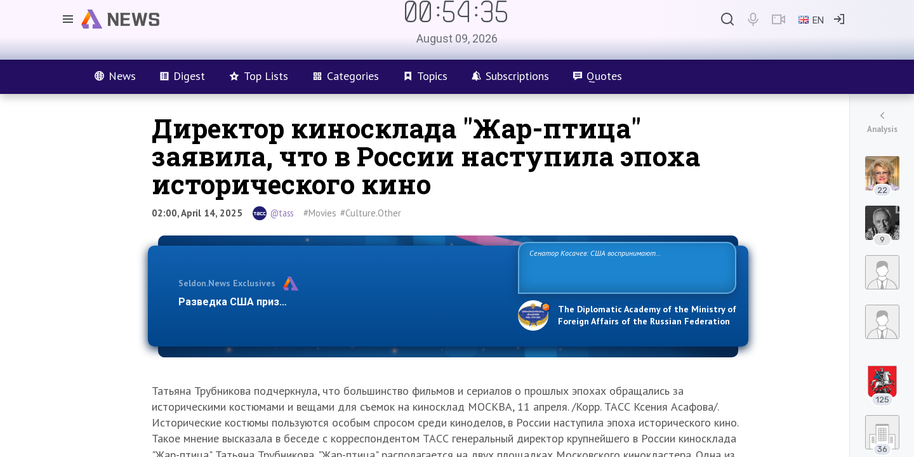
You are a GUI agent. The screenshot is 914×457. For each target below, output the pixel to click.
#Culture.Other (370, 213)
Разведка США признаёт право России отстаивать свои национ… (341, 302)
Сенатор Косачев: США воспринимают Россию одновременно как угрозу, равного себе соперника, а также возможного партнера (625, 267)
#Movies (319, 213)
